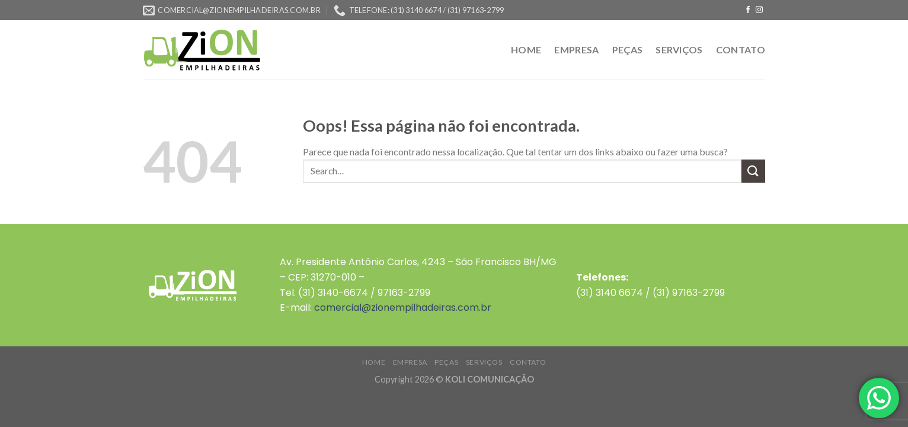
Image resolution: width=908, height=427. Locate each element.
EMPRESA (576, 49)
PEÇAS (627, 49)
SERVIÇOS (679, 49)
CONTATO (740, 49)
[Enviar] (753, 171)
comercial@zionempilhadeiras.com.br (402, 307)
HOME (526, 49)
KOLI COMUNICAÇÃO (489, 379)
